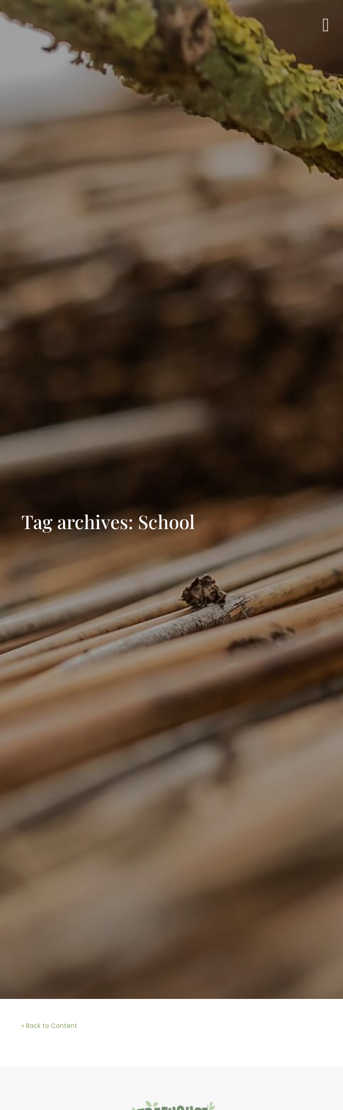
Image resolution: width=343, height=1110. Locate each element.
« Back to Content (49, 1025)
